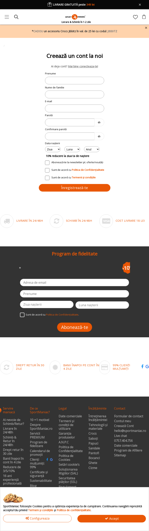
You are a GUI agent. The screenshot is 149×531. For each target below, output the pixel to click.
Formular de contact (128, 416)
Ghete (92, 463)
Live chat (120, 436)
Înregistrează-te (74, 187)
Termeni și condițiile (40, 510)
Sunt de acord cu (77, 170)
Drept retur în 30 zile (13, 452)
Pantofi (93, 453)
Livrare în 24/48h (10, 430)
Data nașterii (52, 143)
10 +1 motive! (39, 420)
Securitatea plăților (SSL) (68, 480)
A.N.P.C (64, 442)
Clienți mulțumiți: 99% (37, 463)
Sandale (94, 448)
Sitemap (120, 455)
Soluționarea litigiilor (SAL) (68, 471)
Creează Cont (124, 426)
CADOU (38, 31)
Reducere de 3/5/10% (12, 469)
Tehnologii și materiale (97, 427)
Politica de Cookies (66, 458)
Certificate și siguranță (39, 474)
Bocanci (94, 458)
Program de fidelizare (38, 444)
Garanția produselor (67, 435)
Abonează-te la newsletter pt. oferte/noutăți (77, 162)
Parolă (49, 115)
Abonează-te (74, 327)
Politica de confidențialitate (74, 510)
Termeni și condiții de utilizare (66, 425)
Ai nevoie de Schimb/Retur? (13, 422)
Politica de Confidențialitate (88, 170)
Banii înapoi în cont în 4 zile (13, 460)
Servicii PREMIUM (37, 435)
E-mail (48, 101)
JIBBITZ (112, 31)
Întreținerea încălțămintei (97, 418)
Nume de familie (54, 87)
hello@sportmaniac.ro (130, 431)
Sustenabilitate (41, 481)
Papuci (93, 444)
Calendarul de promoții (40, 453)
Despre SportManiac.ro (41, 427)
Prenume (50, 73)
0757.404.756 (123, 441)
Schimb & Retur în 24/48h (9, 441)
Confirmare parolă (56, 129)
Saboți (93, 439)
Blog (33, 486)
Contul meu (122, 421)
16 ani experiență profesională (12, 480)
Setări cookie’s (69, 465)
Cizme (92, 468)
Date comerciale (70, 416)
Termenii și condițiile (84, 177)
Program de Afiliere (128, 451)
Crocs (92, 434)
